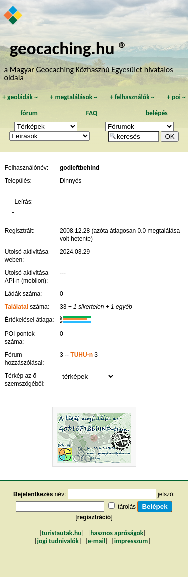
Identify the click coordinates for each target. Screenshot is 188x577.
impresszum (131, 541)
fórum (29, 113)
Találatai (16, 306)
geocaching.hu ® (69, 48)
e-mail (96, 541)
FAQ (91, 113)
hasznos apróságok (116, 533)
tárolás (127, 506)
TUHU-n (81, 354)
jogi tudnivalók (58, 541)
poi (176, 97)
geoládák (20, 97)
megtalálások (73, 97)
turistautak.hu (62, 533)
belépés (157, 113)
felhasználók (132, 97)
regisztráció (94, 517)
